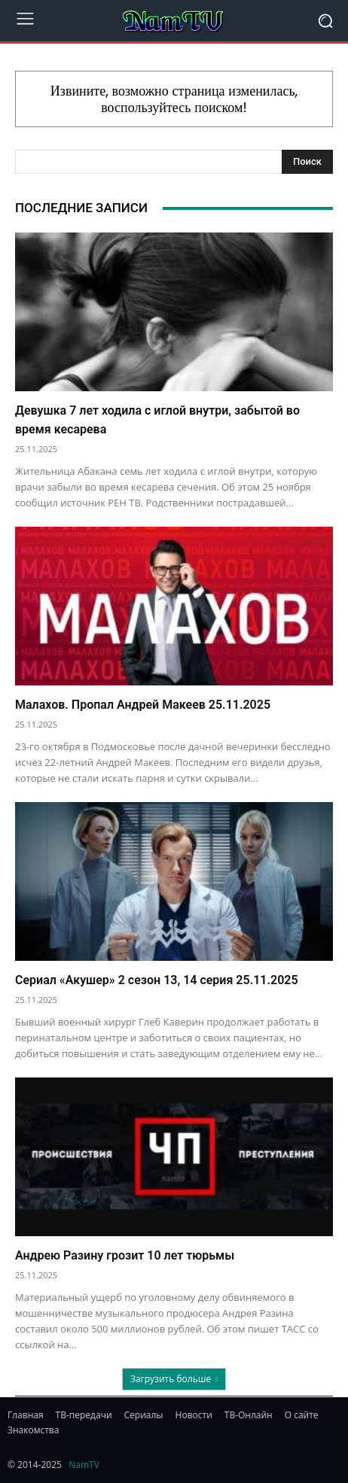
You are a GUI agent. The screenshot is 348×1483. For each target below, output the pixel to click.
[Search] (307, 162)
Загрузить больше (174, 1378)
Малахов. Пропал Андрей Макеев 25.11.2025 (142, 704)
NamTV (84, 1464)
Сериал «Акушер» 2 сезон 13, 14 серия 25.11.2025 (156, 980)
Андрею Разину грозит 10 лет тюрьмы (124, 1255)
